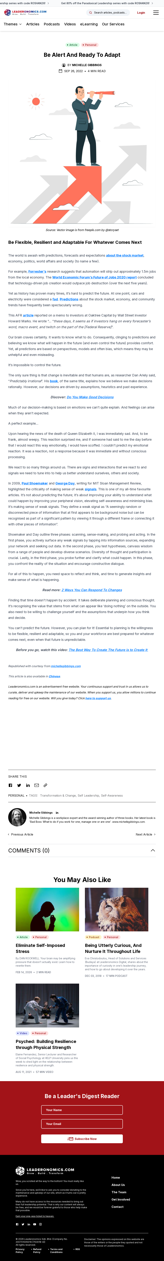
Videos (70, 24)
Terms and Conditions (56, 1251)
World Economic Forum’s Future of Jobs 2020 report (94, 277)
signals (90, 489)
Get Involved (121, 1199)
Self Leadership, (89, 795)
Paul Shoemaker (35, 483)
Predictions (69, 299)
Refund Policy (37, 1251)
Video (22, 1033)
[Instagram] (40, 1224)
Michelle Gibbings (87, 65)
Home (116, 1177)
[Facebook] (17, 1224)
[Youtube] (34, 1224)
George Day (65, 483)
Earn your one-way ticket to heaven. (35, 1216)
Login (141, 12)
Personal (89, 44)
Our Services (113, 24)
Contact (118, 1207)
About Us (118, 1185)
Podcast (92, 937)
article (28, 315)
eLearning (89, 24)
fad (55, 299)
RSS (77, 1249)
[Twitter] (23, 1224)
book (54, 381)
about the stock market (124, 255)
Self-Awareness (112, 795)
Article (72, 44)
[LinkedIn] (28, 1224)
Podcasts (52, 24)
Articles (32, 24)
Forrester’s (37, 271)
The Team (119, 1192)
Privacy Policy (20, 1251)
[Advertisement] (82, 729)
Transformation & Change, (59, 795)
